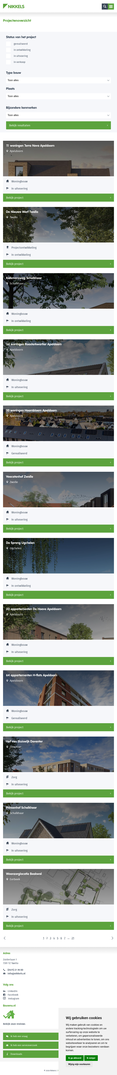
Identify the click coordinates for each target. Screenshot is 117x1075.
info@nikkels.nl (14, 973)
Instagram (11, 998)
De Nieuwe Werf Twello (22, 212)
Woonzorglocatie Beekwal (24, 874)
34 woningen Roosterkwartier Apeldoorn (34, 344)
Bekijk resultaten (19, 125)
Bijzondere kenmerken (21, 107)
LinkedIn (12, 991)
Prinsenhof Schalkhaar (21, 807)
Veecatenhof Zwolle (19, 476)
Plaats (10, 88)
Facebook (13, 995)
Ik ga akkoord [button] (74, 1058)
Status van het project (21, 37)
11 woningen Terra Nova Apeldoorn (30, 145)
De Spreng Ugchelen (20, 543)
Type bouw (13, 73)
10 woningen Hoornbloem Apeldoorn (31, 410)
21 (73, 938)
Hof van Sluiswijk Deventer (24, 741)
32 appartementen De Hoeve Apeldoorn (33, 609)
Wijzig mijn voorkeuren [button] (79, 1064)
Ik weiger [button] (91, 1058)
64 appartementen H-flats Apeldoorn (31, 675)
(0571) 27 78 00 (15, 970)
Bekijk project (14, 198)
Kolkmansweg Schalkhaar (24, 278)
